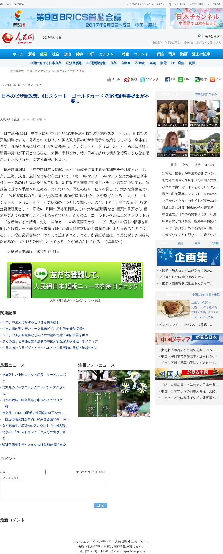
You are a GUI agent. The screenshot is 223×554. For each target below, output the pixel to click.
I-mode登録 (177, 4)
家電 (163, 63)
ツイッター (151, 79)
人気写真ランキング (172, 94)
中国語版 (196, 4)
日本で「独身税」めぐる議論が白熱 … (191, 228)
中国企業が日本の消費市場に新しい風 (189, 214)
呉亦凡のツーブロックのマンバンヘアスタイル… (34, 391)
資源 (192, 63)
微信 (201, 79)
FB (170, 79)
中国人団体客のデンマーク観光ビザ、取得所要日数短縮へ (43, 328)
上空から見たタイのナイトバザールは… (191, 200)
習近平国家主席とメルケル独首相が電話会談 (34, 445)
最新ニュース (12, 365)
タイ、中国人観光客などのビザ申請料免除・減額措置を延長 (45, 335)
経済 (43, 54)
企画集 (189, 42)
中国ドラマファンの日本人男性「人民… (189, 391)
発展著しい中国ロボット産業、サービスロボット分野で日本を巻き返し (54, 71)
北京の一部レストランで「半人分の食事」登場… (34, 435)
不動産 (140, 63)
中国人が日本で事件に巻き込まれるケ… (189, 356)
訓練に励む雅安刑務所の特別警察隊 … (191, 207)
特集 (125, 54)
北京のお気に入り (209, 42)
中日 (91, 54)
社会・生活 (34, 85)
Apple (113, 79)
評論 (160, 54)
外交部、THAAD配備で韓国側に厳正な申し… (34, 413)
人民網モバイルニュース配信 (146, 4)
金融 (152, 63)
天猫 (194, 307)
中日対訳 (156, 42)
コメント (141, 54)
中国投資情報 (96, 63)
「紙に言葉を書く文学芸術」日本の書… (189, 385)
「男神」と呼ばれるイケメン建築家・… (189, 397)
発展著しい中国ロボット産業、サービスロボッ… (34, 378)
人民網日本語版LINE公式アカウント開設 (75, 282)
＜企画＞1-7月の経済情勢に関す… (183, 277)
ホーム (18, 54)
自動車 (126, 63)
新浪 (130, 79)
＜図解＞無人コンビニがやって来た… (186, 270)
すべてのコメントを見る (91, 472)
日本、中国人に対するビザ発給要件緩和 (31, 322)
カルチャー (108, 54)
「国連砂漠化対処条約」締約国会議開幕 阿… (36, 419)
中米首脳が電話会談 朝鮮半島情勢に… (191, 221)
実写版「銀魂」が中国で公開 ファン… (189, 173)
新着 (31, 54)
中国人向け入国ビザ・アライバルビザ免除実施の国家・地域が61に (50, 348)
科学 (79, 54)
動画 (184, 54)
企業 (113, 63)
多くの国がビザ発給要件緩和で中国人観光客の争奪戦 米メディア (50, 341)
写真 (172, 54)
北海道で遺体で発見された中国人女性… (191, 180)
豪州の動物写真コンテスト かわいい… (191, 194)
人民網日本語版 (11, 85)
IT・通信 (177, 63)
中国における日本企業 (45, 63)
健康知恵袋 (173, 42)
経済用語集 (74, 63)
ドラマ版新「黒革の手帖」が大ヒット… (189, 363)
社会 (55, 54)
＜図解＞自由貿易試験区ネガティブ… (186, 283)
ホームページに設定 (12, 4)
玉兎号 (195, 302)
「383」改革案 (208, 307)
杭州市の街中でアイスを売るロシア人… (191, 187)
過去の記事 (201, 54)
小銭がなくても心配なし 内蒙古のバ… (191, 235)
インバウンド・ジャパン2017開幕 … (186, 325)
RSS (215, 79)
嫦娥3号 (206, 302)
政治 (67, 54)
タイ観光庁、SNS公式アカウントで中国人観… (35, 425)
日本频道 (214, 4)
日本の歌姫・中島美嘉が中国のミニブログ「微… (32, 403)
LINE (184, 79)
